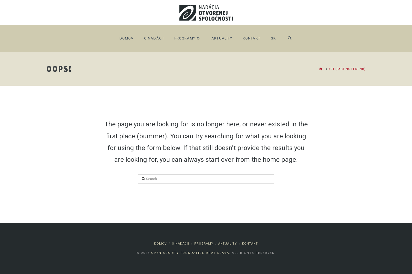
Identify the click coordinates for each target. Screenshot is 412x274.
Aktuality (227, 243)
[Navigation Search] (289, 38)
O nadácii (180, 243)
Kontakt (250, 243)
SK (273, 38)
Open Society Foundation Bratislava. (191, 253)
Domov (160, 243)
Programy (203, 243)
